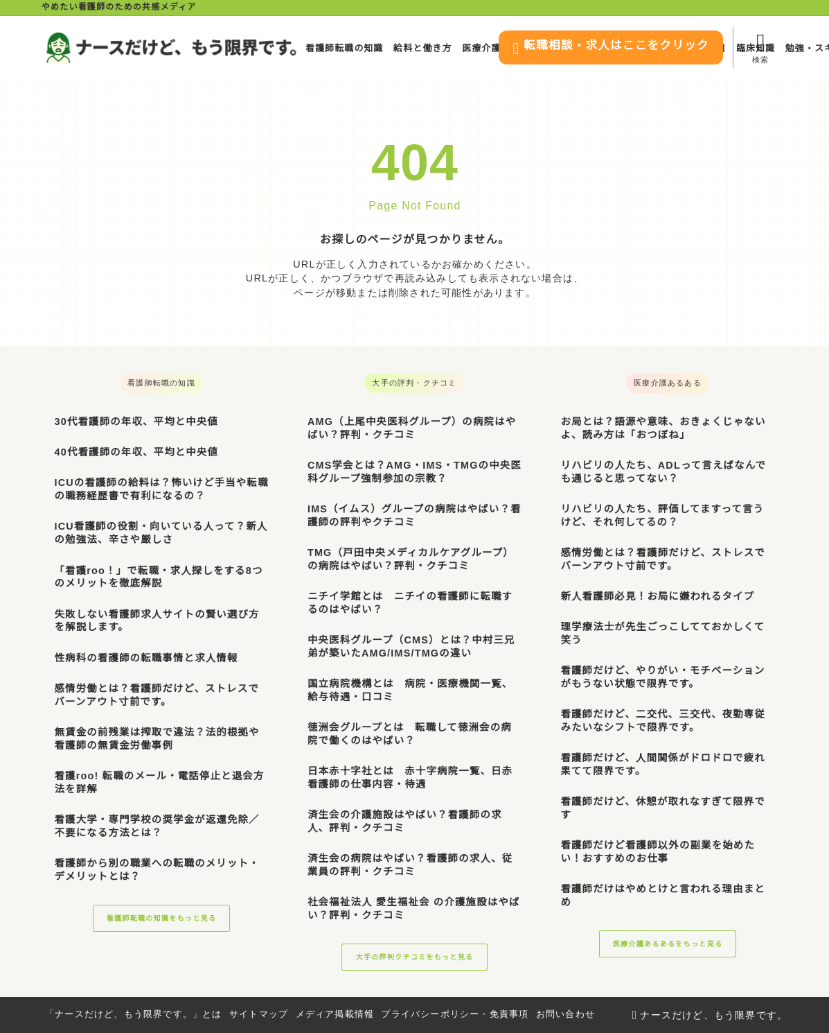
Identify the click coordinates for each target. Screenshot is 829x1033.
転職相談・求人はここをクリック (594, 49)
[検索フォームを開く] (760, 47)
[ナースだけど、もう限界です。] (171, 47)
